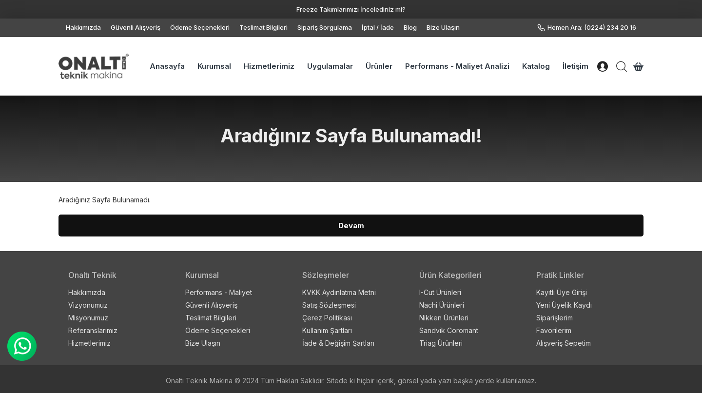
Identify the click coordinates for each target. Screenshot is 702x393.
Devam (351, 225)
